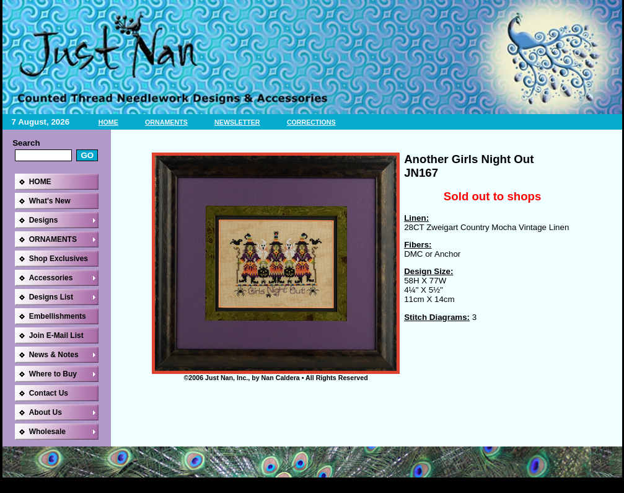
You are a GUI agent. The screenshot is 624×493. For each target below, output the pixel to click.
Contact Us (48, 393)
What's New (50, 201)
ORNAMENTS (166, 122)
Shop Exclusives (58, 258)
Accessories (51, 277)
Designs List (51, 297)
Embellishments (57, 316)
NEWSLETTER (237, 122)
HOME (108, 122)
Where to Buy (53, 374)
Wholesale (47, 431)
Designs (43, 220)
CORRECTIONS (311, 122)
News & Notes (54, 354)
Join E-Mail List (56, 335)
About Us (45, 412)
